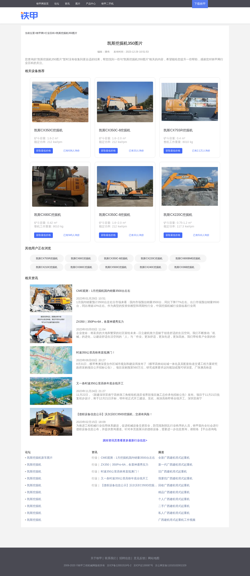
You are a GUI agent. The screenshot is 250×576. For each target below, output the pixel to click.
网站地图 (153, 558)
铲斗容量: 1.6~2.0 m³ (112, 138)
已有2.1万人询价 (201, 150)
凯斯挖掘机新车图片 (40, 457)
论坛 (56, 3)
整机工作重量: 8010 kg (178, 142)
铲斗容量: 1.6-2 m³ (46, 138)
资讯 (67, 3)
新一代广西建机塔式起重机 (175, 464)
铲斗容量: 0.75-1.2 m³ (177, 222)
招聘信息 (125, 558)
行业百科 (50, 33)
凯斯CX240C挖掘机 (150, 267)
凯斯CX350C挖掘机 (48, 130)
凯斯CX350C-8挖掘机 (114, 130)
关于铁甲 (96, 558)
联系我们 (110, 558)
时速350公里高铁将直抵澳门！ (120, 471)
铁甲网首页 (42, 3)
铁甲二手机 (107, 3)
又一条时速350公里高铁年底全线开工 (124, 478)
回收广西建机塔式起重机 (174, 485)
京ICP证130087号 (143, 565)
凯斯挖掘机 (34, 464)
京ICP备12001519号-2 (119, 565)
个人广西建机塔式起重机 (174, 499)
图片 (77, 3)
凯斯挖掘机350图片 (66, 33)
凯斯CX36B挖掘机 (184, 267)
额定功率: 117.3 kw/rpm (179, 226)
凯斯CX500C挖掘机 (116, 267)
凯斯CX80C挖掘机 (47, 214)
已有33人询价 (136, 150)
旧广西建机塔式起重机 (172, 471)
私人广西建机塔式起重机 (174, 512)
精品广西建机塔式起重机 (174, 492)
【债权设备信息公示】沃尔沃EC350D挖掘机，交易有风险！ (129, 485)
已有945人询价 (71, 235)
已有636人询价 (71, 150)
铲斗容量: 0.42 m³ (45, 222)
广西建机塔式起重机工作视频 (176, 519)
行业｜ (96, 457)
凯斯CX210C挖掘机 (46, 267)
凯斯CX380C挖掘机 (81, 267)
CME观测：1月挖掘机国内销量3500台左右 (128, 457)
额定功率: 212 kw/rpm (48, 142)
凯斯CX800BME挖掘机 (188, 258)
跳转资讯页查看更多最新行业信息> (125, 440)
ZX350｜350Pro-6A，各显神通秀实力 (124, 464)
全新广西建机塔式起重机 (174, 457)
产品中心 (91, 3)
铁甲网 (39, 33)
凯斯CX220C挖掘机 (178, 214)
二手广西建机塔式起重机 (174, 506)
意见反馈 (139, 558)
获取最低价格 (43, 150)
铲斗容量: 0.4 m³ (174, 138)
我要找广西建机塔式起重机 (175, 478)
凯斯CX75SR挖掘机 (178, 130)
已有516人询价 (201, 235)
